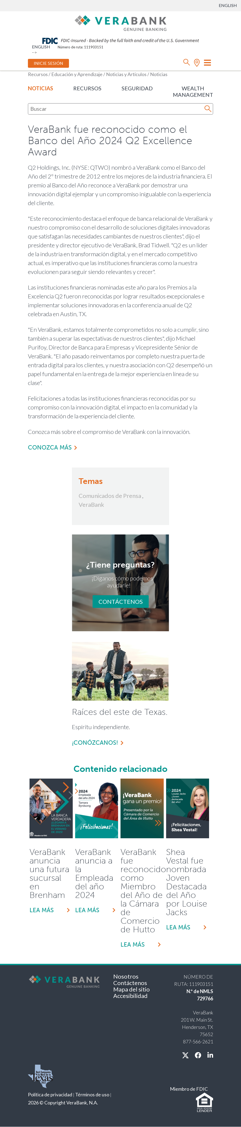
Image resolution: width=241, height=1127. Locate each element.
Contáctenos (120, 601)
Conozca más (50, 447)
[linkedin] (210, 1055)
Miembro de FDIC (189, 1089)
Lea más (42, 910)
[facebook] (198, 1055)
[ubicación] (196, 63)
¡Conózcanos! (95, 742)
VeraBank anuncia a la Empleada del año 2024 (94, 873)
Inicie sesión (48, 63)
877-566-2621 (198, 1041)
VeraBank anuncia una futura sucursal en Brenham (49, 873)
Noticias (40, 88)
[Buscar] (117, 108)
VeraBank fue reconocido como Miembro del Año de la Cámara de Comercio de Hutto (142, 891)
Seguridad (137, 88)
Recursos (87, 88)
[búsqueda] (186, 63)
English (228, 5)
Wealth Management (193, 91)
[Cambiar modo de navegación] (207, 63)
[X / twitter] (185, 1055)
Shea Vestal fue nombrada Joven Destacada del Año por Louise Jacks (186, 882)
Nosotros (125, 976)
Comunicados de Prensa (110, 495)
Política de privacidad (50, 1094)
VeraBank (91, 504)
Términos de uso (92, 1094)
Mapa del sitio (131, 989)
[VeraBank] (120, 22)
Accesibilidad (130, 995)
